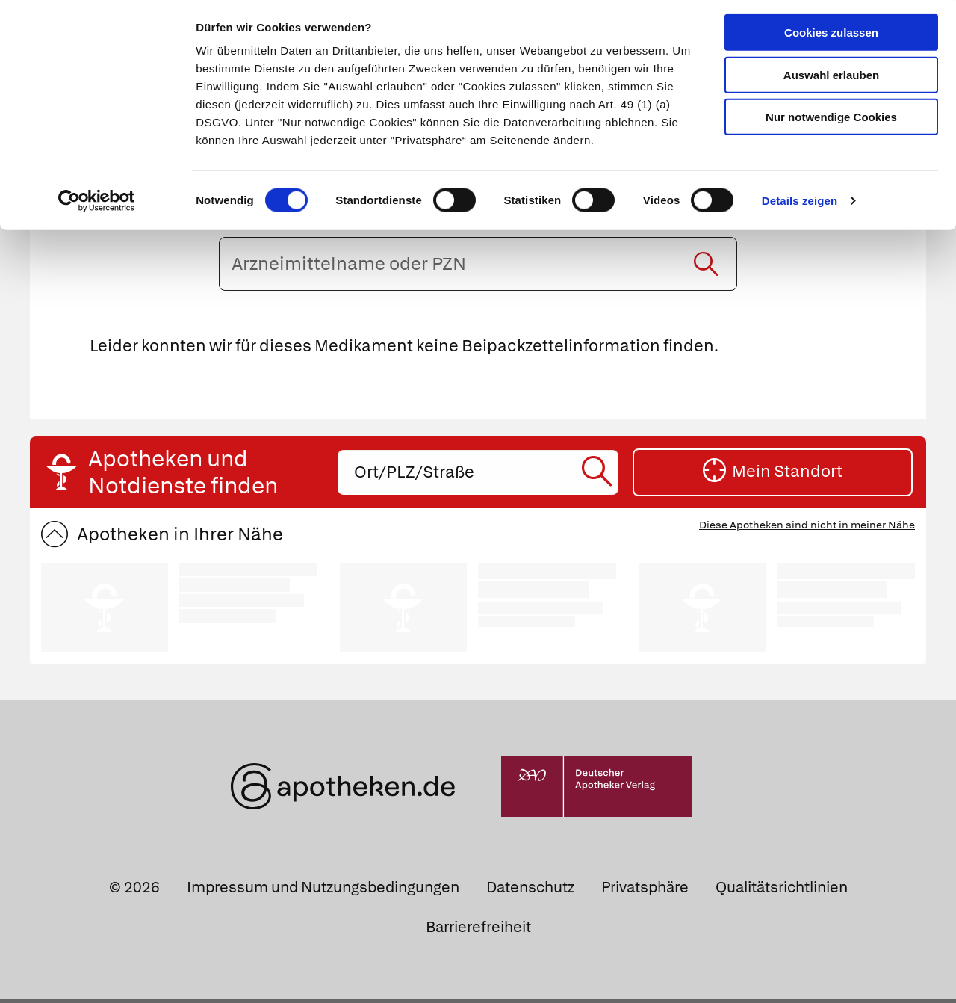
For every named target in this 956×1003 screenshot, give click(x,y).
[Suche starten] (705, 267)
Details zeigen (799, 204)
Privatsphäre (645, 891)
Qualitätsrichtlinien (782, 891)
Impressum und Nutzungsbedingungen (323, 891)
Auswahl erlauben (831, 78)
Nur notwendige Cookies (831, 120)
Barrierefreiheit (478, 930)
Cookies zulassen (831, 36)
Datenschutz (530, 891)
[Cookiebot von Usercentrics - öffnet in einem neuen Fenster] (96, 205)
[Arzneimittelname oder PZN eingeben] (477, 267)
